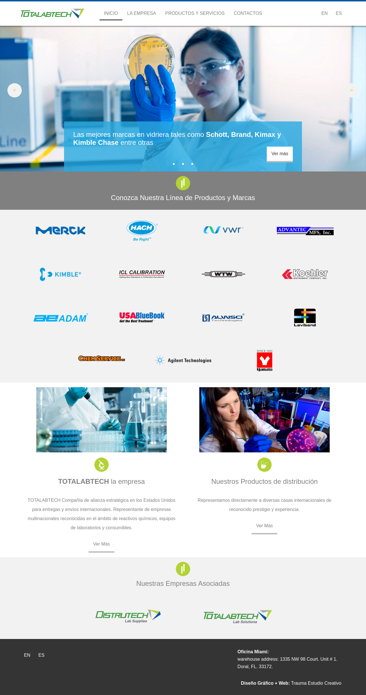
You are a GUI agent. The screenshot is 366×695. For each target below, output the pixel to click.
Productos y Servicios (195, 13)
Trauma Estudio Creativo (291, 683)
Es (339, 13)
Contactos (248, 13)
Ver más (279, 153)
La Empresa (141, 13)
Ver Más (101, 544)
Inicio (111, 13)
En (324, 13)
